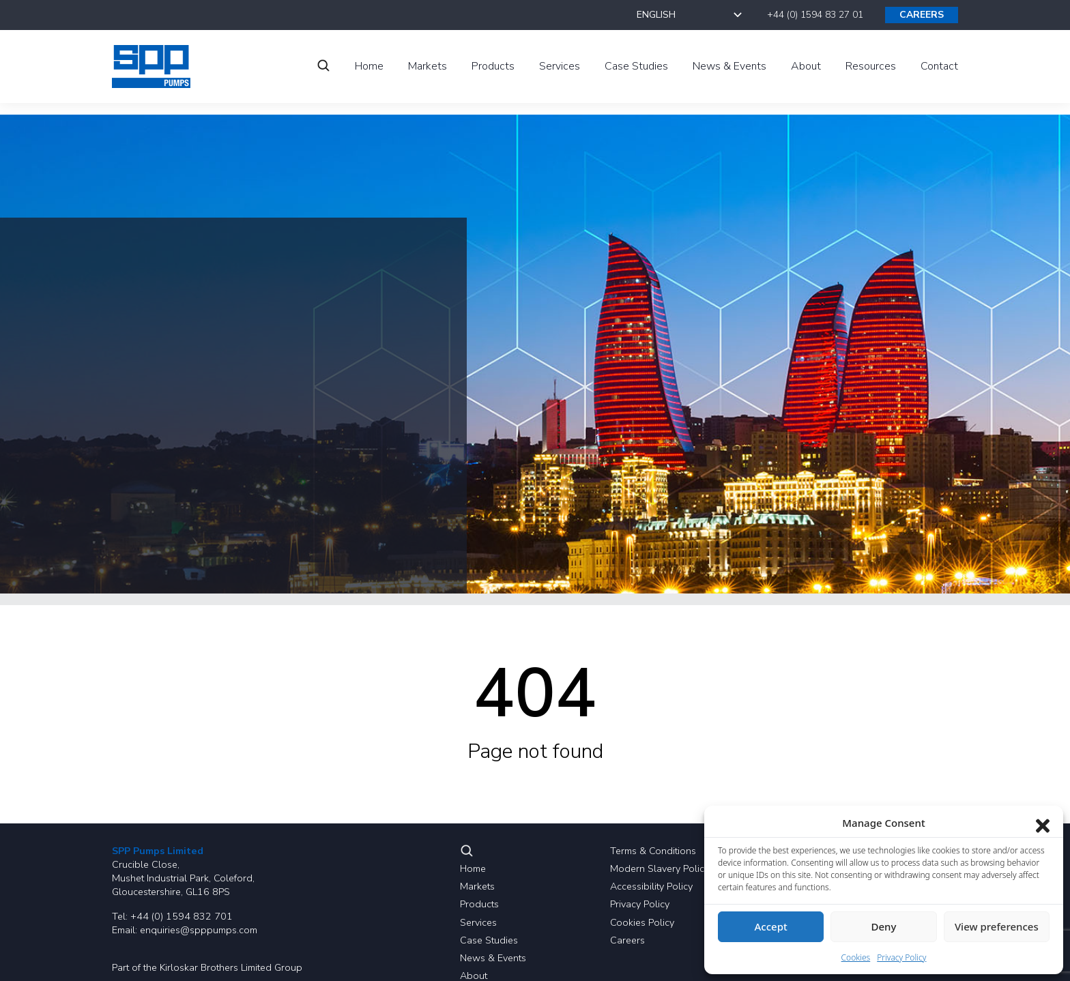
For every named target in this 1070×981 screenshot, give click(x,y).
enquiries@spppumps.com (198, 930)
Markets (477, 886)
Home (473, 868)
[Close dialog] (1043, 823)
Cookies (856, 957)
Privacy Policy (639, 904)
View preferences (997, 926)
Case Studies (489, 940)
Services (478, 922)
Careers (627, 940)
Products (479, 904)
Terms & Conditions (653, 851)
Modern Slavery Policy (659, 868)
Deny (884, 926)
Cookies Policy (642, 922)
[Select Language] (691, 15)
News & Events (493, 958)
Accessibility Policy (651, 886)
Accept (771, 926)
